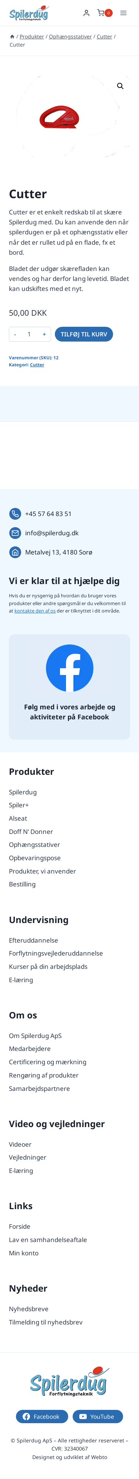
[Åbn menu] (123, 12)
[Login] (86, 13)
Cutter (37, 364)
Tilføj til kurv (84, 334)
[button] (120, 86)
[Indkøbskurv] (105, 13)
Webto (99, 1457)
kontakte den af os (35, 610)
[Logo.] (69, 1381)
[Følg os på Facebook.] (69, 668)
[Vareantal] (29, 334)
